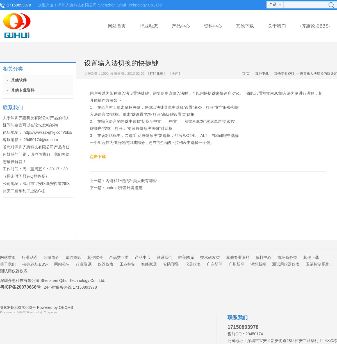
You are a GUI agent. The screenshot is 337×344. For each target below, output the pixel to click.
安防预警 (171, 264)
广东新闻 (214, 264)
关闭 (175, 74)
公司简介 (51, 257)
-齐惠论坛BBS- (315, 26)
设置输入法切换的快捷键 (318, 74)
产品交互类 (119, 257)
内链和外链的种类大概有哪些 (131, 180)
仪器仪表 (105, 264)
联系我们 (164, 257)
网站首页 (117, 26)
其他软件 (95, 257)
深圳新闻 (258, 264)
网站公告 (62, 264)
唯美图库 (186, 257)
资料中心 (213, 26)
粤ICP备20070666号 (20, 287)
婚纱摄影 (73, 257)
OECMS (66, 307)
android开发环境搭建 (124, 187)
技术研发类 (210, 257)
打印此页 (156, 74)
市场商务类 (287, 257)
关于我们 (277, 26)
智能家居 (149, 264)
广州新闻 (236, 264)
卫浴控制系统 (317, 264)
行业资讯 (84, 264)
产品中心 (181, 26)
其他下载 (245, 26)
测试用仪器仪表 (286, 264)
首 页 (246, 74)
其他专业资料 (284, 74)
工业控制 (127, 264)
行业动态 (149, 26)
